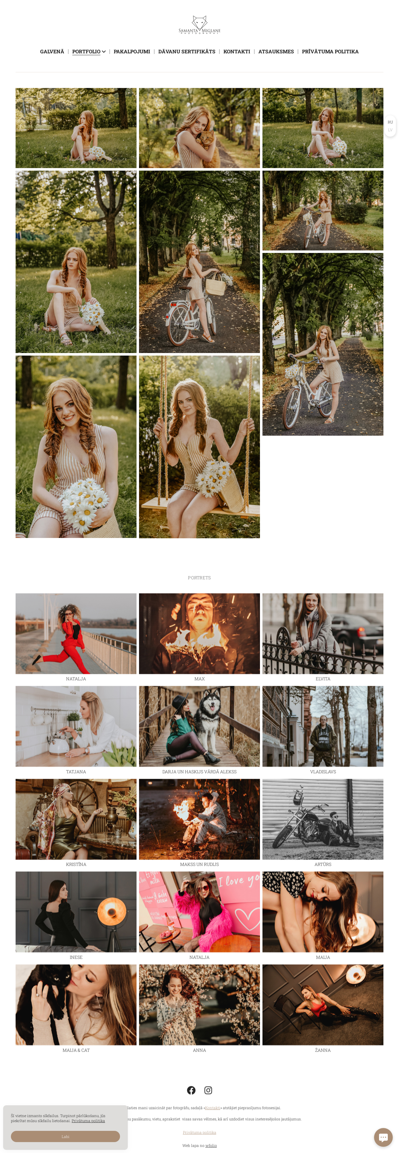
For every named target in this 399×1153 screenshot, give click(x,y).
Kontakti (237, 51)
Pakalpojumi (132, 51)
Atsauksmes (276, 51)
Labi (66, 1136)
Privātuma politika (199, 1136)
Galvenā (52, 51)
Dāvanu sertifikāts (186, 51)
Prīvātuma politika (330, 51)
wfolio (211, 1149)
